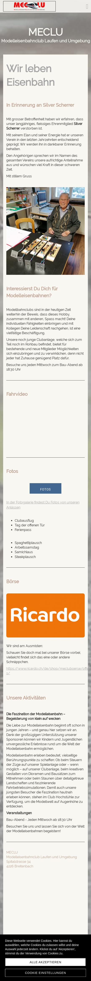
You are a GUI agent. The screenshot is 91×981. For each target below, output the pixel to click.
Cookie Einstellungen (45, 973)
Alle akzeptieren (45, 962)
